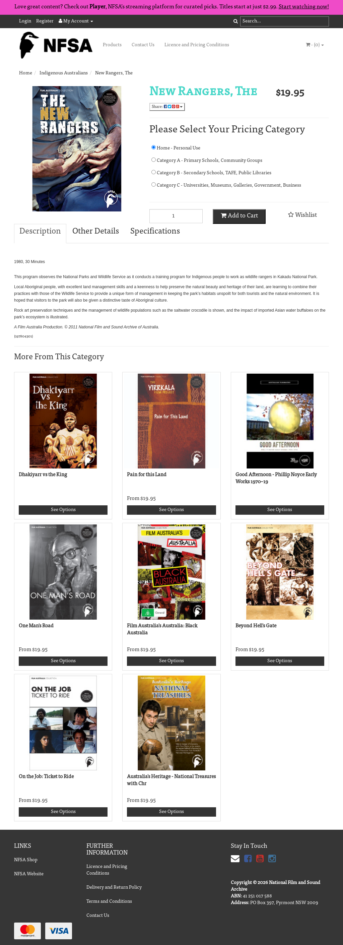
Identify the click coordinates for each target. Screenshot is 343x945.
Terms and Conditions (109, 901)
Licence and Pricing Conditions (196, 45)
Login (25, 21)
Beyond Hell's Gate (255, 626)
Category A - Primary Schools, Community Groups (206, 160)
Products (112, 45)
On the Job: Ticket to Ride (46, 776)
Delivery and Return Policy (114, 887)
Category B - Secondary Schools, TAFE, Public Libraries (211, 173)
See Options (63, 510)
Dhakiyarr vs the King (43, 475)
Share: (167, 107)
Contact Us (143, 45)
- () (315, 45)
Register (45, 21)
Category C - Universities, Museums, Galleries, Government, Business (216, 185)
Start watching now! (304, 7)
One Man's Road (36, 626)
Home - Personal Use (175, 148)
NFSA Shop (26, 860)
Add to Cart (239, 215)
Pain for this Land (146, 475)
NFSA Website (29, 874)
